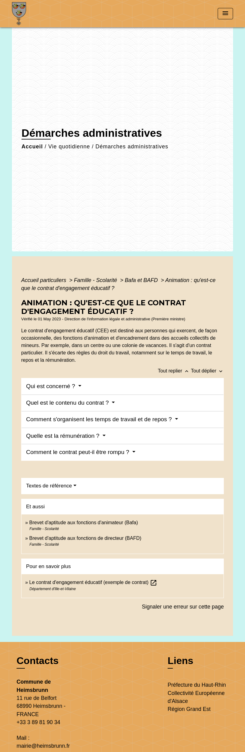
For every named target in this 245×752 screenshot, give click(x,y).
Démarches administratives (131, 146)
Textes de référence (49, 486)
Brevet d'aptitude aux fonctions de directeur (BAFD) (85, 538)
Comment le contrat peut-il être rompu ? (78, 452)
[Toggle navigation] (225, 13)
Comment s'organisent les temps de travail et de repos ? (99, 419)
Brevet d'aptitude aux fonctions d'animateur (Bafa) (83, 522)
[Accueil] (50, 13)
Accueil (32, 146)
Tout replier (174, 370)
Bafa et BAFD (142, 280)
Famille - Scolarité (96, 280)
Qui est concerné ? (51, 386)
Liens (180, 660)
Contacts (38, 660)
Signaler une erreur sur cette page (183, 607)
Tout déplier (207, 370)
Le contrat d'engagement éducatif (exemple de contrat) (93, 582)
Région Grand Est (189, 709)
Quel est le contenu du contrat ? (68, 402)
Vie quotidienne (69, 146)
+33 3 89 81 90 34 (38, 722)
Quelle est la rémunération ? (63, 436)
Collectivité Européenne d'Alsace (196, 697)
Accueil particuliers (44, 280)
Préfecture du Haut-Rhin (197, 685)
